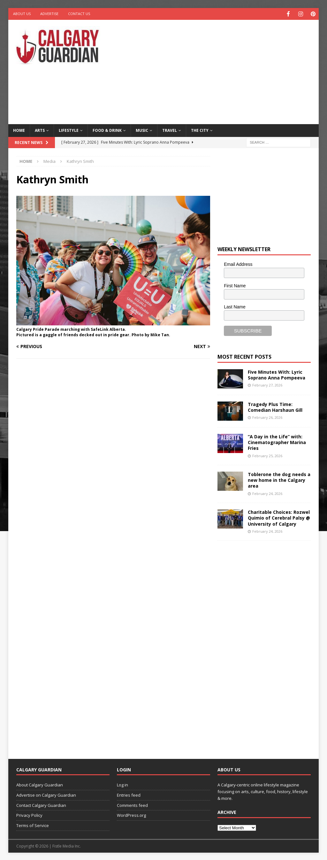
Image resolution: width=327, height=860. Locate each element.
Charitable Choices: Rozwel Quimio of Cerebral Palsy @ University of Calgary (279, 517)
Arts (40, 129)
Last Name (235, 306)
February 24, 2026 (267, 492)
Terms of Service (32, 825)
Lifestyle (69, 129)
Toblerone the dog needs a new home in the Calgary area (279, 479)
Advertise (49, 13)
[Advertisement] (220, 70)
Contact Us (79, 13)
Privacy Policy (29, 814)
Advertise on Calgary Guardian (46, 794)
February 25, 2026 (267, 455)
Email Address (238, 263)
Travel (169, 129)
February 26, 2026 (267, 416)
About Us (22, 13)
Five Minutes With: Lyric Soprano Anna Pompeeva (276, 374)
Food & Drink (107, 129)
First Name (235, 285)
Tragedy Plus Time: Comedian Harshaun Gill (275, 406)
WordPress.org (131, 814)
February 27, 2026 (267, 384)
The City (200, 129)
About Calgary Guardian (39, 784)
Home (19, 129)
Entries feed (129, 794)
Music (142, 129)
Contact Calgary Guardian (41, 805)
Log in (122, 784)
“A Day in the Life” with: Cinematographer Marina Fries (277, 441)
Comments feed (132, 805)
